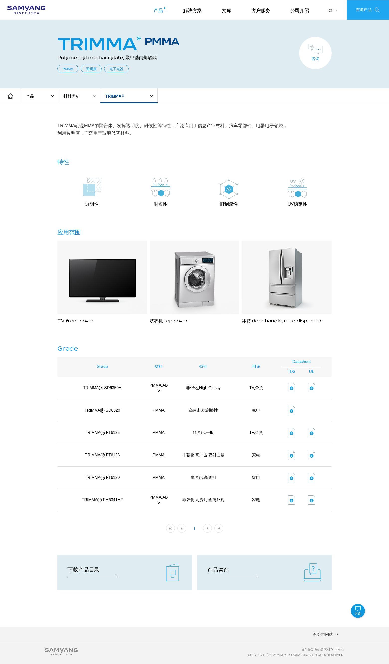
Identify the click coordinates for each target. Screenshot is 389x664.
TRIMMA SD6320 (102, 410)
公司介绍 (299, 10)
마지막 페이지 (218, 528)
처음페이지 (170, 528)
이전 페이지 (181, 528)
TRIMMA (114, 96)
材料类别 (71, 96)
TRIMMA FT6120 (102, 477)
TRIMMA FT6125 (102, 432)
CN (330, 10)
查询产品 (363, 9)
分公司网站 (323, 634)
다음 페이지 (207, 528)
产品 (158, 10)
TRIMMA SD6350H (102, 388)
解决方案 (192, 10)
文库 (226, 10)
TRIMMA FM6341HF (102, 500)
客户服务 (260, 10)
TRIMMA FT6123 (102, 455)
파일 (291, 387)
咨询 (315, 59)
